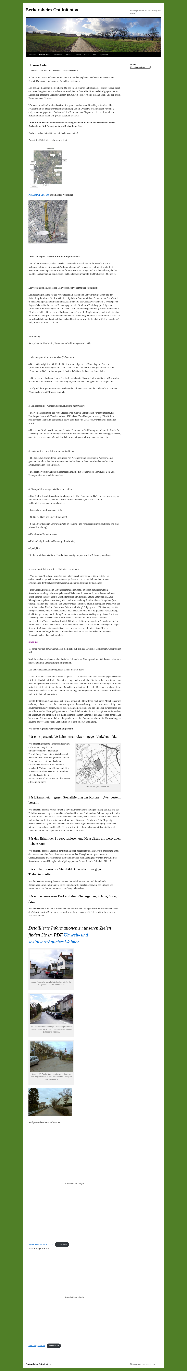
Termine (68, 55)
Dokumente (57, 55)
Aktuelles (32, 55)
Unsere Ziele (44, 55)
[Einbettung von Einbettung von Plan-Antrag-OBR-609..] (74, 1297)
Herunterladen (62, 1244)
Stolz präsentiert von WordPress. (144, 1364)
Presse (78, 55)
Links (94, 55)
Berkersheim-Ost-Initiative (52, 9)
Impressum (103, 55)
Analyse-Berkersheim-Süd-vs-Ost (40, 1244)
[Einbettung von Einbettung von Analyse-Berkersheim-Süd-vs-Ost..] (74, 1183)
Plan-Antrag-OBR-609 (39, 195)
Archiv (86, 55)
